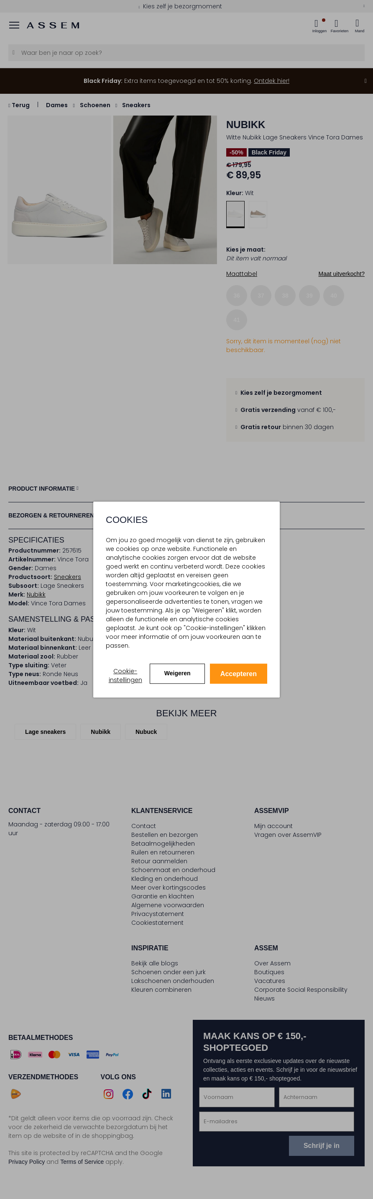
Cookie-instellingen (125, 675)
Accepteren (238, 673)
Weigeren (177, 673)
